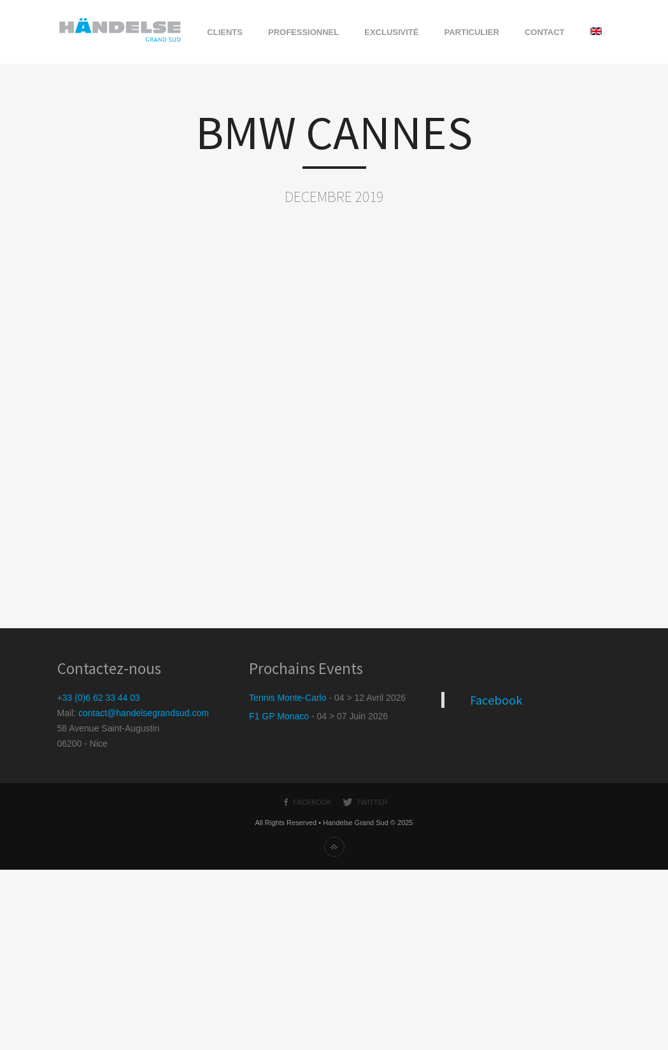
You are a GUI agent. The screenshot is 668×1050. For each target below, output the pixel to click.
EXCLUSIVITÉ (391, 32)
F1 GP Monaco (279, 716)
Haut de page (334, 847)
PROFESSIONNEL (303, 32)
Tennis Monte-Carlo (287, 698)
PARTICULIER (471, 32)
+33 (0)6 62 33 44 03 (98, 698)
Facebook (496, 700)
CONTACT (545, 32)
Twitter (372, 802)
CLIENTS (225, 32)
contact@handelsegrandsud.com (143, 713)
